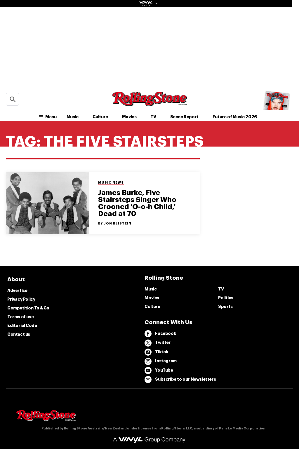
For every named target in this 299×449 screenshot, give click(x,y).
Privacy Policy (21, 299)
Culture (100, 117)
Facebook (160, 333)
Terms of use (20, 317)
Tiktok (156, 352)
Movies (129, 117)
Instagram (160, 361)
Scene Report (184, 117)
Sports (225, 306)
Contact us (18, 334)
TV (153, 117)
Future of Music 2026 (235, 117)
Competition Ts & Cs (28, 308)
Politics (225, 298)
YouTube (159, 370)
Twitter (158, 343)
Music (73, 117)
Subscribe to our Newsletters (180, 379)
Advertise (17, 290)
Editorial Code (22, 325)
